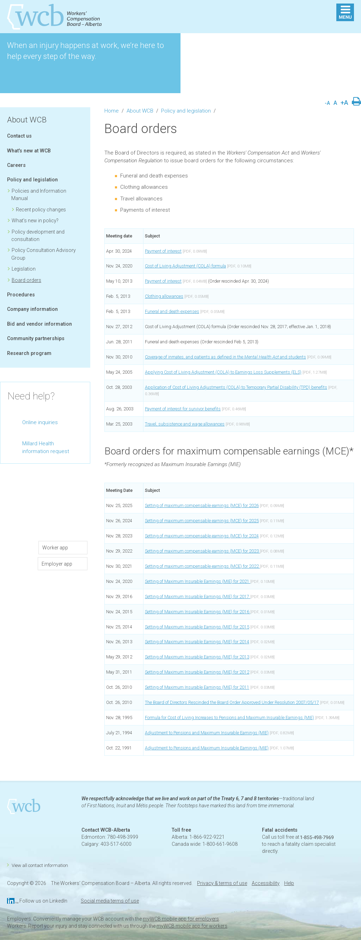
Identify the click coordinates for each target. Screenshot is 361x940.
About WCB (27, 119)
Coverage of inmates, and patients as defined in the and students (225, 357)
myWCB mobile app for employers (181, 919)
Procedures (21, 294)
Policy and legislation (32, 179)
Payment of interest (163, 251)
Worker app (57, 547)
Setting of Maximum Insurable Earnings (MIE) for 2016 (197, 611)
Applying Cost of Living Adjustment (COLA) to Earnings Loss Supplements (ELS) (223, 372)
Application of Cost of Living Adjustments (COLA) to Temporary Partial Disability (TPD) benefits (236, 387)
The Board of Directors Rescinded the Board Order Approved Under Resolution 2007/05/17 (232, 702)
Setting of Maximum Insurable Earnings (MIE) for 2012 (197, 672)
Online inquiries (40, 422)
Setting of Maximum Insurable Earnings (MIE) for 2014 (197, 641)
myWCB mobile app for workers (192, 926)
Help (289, 883)
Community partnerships (36, 338)
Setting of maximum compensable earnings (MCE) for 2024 (202, 535)
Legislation (24, 269)
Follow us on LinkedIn (43, 901)
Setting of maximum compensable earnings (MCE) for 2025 (202, 520)
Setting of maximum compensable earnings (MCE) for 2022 (202, 566)
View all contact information (40, 865)
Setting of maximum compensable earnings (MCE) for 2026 (202, 505)
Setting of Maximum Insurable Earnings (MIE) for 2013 (197, 656)
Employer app (57, 564)
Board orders (26, 280)
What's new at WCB (29, 150)
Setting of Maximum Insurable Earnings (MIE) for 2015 (197, 626)
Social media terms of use (110, 901)
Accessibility (266, 883)
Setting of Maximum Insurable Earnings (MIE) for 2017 (197, 596)
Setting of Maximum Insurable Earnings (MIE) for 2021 (197, 581)
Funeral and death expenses (172, 311)
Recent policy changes (41, 209)
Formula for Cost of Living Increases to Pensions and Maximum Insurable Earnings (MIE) (229, 717)
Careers (16, 165)
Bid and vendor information (39, 324)
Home (111, 111)
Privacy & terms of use (222, 883)
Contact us (19, 136)
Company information (32, 309)
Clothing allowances (164, 296)
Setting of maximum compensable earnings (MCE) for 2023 (202, 551)
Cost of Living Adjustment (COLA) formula (185, 266)
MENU (345, 12)
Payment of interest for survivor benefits (183, 408)
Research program (29, 353)
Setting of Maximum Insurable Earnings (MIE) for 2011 (197, 687)
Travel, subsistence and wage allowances (185, 424)
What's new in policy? (35, 220)
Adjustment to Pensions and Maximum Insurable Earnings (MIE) (207, 732)
